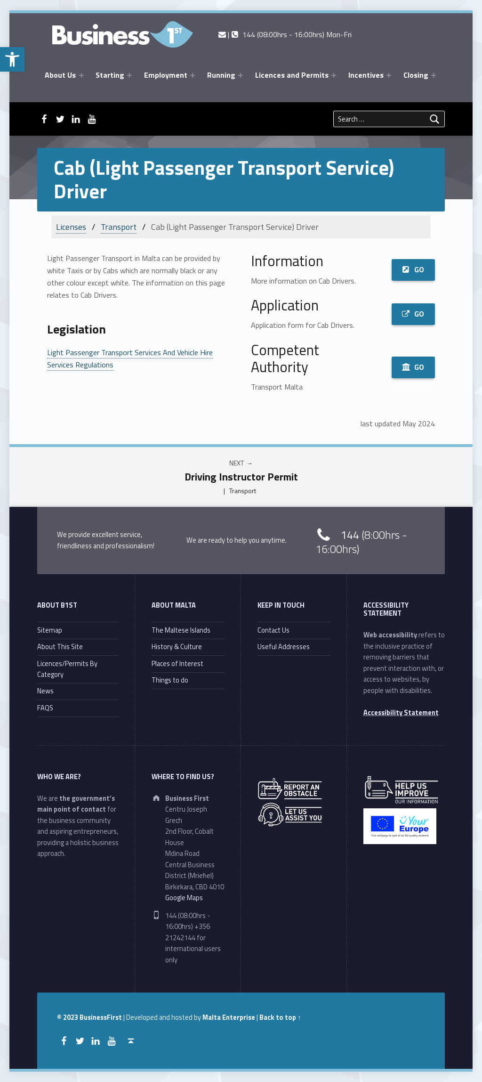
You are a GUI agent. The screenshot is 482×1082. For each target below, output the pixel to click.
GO (413, 269)
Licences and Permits (292, 75)
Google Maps (184, 898)
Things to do (170, 680)
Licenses (71, 226)
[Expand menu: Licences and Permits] (333, 75)
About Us (60, 75)
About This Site (60, 647)
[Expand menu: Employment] (192, 75)
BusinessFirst (101, 1017)
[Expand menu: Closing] (433, 75)
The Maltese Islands (181, 630)
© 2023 (68, 1017)
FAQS (45, 708)
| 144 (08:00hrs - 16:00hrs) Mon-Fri (285, 34)
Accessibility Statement (401, 713)
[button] (12, 59)
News (45, 691)
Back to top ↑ (280, 1017)
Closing (415, 75)
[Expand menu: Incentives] (388, 75)
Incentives (366, 75)
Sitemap (49, 630)
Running (221, 75)
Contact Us (273, 630)
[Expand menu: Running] (240, 75)
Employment (165, 75)
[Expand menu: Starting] (129, 75)
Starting (110, 75)
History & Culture (177, 647)
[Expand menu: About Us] (81, 75)
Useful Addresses (283, 647)
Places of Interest (177, 664)
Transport (119, 226)
